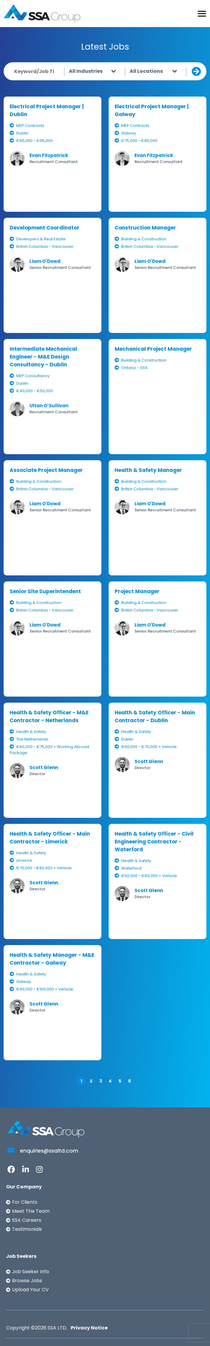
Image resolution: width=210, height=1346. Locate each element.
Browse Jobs (27, 1280)
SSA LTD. (57, 1327)
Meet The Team (31, 1211)
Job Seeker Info (30, 1271)
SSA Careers (26, 1220)
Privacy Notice (89, 1327)
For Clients (24, 1202)
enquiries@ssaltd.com (43, 1150)
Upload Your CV (30, 1289)
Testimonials (27, 1229)
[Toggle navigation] (201, 14)
